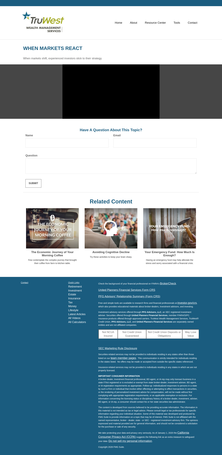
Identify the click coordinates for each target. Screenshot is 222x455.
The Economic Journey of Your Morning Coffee (52, 253)
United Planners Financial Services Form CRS (126, 290)
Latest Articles (77, 314)
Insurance (74, 298)
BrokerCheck (168, 283)
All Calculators (77, 322)
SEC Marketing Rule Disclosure (117, 348)
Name (29, 135)
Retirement (75, 286)
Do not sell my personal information (130, 441)
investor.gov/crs (187, 302)
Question (31, 155)
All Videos (74, 318)
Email (117, 135)
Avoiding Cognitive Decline (111, 252)
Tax (70, 302)
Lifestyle (73, 310)
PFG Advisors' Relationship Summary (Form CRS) (129, 296)
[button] (133, 22)
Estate (72, 294)
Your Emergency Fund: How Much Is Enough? (170, 253)
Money (72, 306)
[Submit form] (33, 183)
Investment (75, 290)
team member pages (123, 358)
